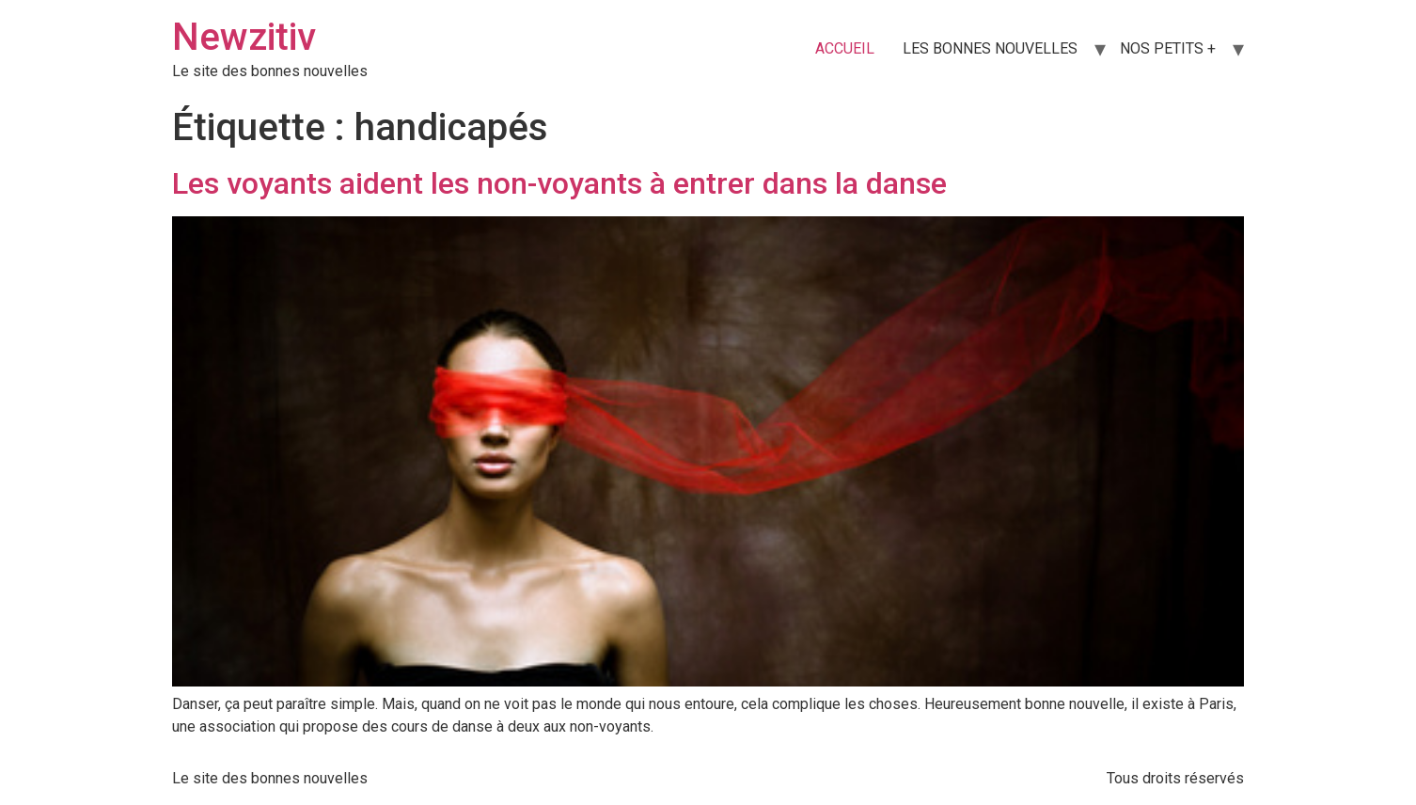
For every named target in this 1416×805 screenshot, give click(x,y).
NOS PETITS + (1168, 48)
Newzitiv (244, 37)
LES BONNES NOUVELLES (990, 48)
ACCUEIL (844, 48)
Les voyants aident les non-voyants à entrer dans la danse (559, 183)
